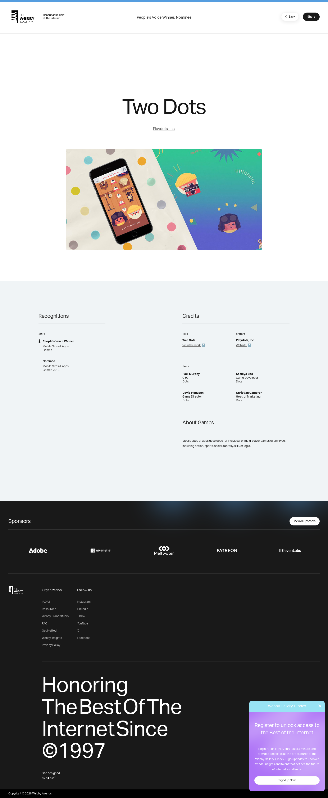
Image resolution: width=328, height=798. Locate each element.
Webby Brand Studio (55, 616)
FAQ (44, 623)
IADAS (46, 601)
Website (241, 345)
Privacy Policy (51, 645)
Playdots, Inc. (164, 129)
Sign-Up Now (287, 780)
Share (311, 16)
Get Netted (49, 630)
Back (289, 16)
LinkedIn (82, 609)
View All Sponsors (304, 521)
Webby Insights (52, 638)
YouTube (82, 623)
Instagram (84, 601)
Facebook (83, 638)
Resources (49, 609)
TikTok (81, 616)
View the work (191, 345)
